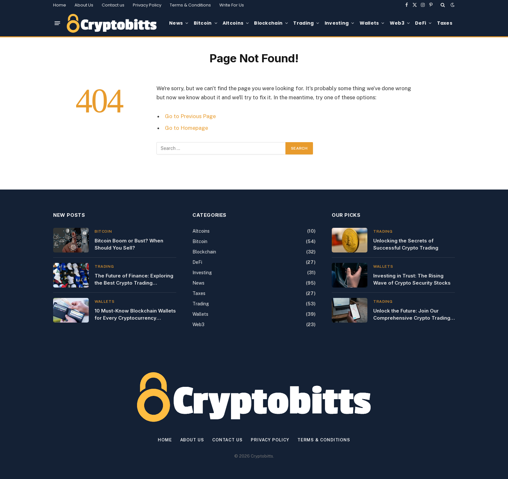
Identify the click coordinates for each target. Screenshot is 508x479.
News (176, 23)
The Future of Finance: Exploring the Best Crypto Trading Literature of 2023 (134, 279)
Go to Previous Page (190, 116)
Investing (337, 23)
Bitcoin (203, 23)
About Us (84, 5)
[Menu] (57, 23)
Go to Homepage (186, 128)
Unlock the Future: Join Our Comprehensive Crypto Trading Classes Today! (411, 314)
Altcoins (233, 23)
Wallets (369, 23)
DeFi (420, 23)
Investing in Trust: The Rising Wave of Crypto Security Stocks (412, 279)
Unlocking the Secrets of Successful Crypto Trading (405, 244)
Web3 (397, 23)
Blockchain (268, 23)
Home (59, 5)
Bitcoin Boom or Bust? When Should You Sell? (129, 244)
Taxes (444, 23)
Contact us (113, 5)
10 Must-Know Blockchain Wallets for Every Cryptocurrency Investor (135, 314)
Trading (303, 23)
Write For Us (231, 5)
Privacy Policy (147, 5)
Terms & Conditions (190, 5)
